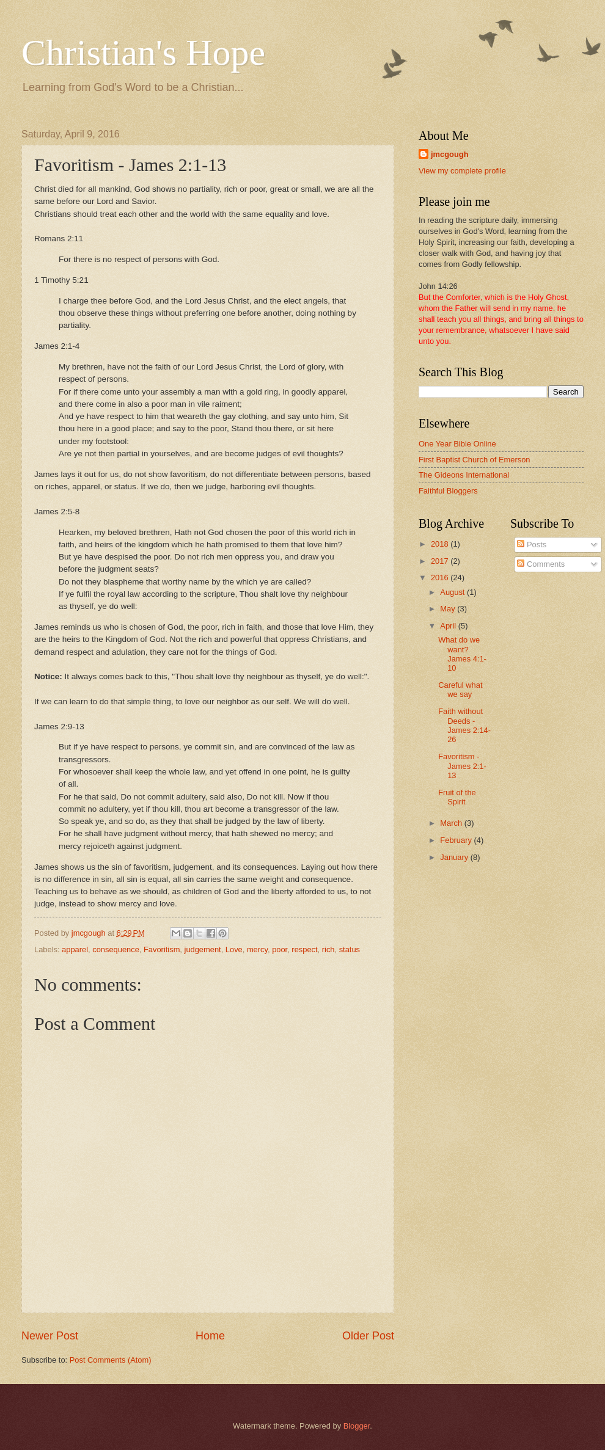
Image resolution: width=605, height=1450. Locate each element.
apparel (75, 949)
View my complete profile (462, 170)
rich (328, 949)
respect (304, 949)
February (457, 840)
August (453, 592)
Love (234, 949)
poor (279, 949)
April (449, 625)
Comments (541, 564)
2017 (440, 561)
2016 (440, 577)
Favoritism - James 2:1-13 (462, 766)
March (452, 823)
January (455, 857)
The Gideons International (464, 474)
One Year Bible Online (457, 443)
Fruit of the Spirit (457, 797)
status (349, 949)
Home (210, 1336)
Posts (531, 544)
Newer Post (49, 1336)
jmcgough (450, 154)
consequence (115, 949)
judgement (203, 949)
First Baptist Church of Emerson (474, 459)
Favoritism (162, 949)
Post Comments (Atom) (111, 1359)
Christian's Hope (143, 52)
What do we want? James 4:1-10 (462, 653)
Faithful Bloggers (448, 490)
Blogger (356, 1425)
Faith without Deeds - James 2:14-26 (464, 725)
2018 (440, 543)
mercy (257, 949)
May (448, 608)
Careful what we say (460, 689)
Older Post (368, 1336)
